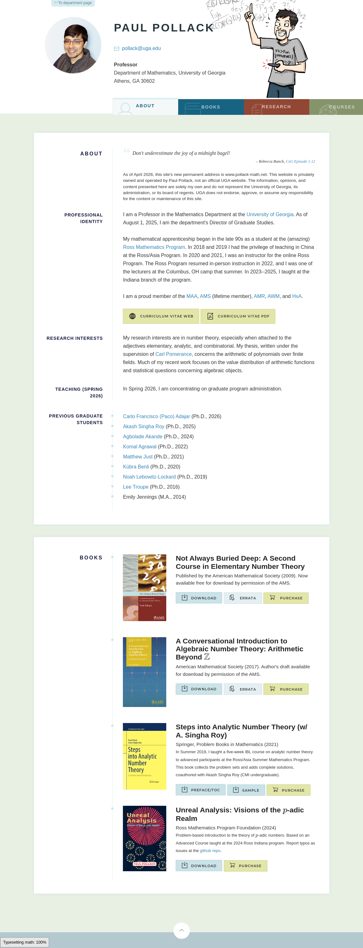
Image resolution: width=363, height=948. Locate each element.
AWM (273, 296)
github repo (210, 850)
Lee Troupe (135, 486)
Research (270, 109)
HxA (297, 296)
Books (201, 109)
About (136, 108)
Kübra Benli (136, 466)
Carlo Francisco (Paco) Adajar (156, 416)
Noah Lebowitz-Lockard (149, 476)
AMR (259, 296)
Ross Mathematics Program (154, 247)
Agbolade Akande (142, 436)
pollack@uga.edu (141, 48)
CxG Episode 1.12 (300, 161)
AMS (205, 296)
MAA (191, 296)
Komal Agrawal (140, 446)
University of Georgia (202, 73)
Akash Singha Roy (143, 426)
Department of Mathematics (145, 73)
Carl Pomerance (174, 353)
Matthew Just (137, 456)
